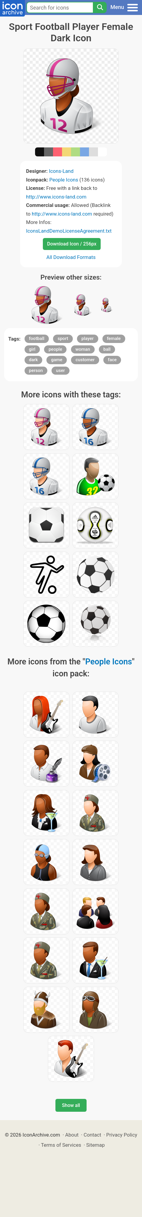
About (71, 1135)
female (114, 338)
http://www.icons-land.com (56, 197)
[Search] (100, 7)
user (60, 370)
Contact (92, 1135)
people (55, 349)
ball (107, 349)
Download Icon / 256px (71, 244)
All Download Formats (71, 257)
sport (63, 338)
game (56, 359)
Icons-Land (61, 171)
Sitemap (95, 1145)
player (87, 338)
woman (82, 349)
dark (33, 359)
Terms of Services (61, 1145)
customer (85, 359)
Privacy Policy (121, 1135)
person (36, 370)
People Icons (63, 180)
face (112, 359)
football (36, 338)
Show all (71, 1105)
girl (32, 349)
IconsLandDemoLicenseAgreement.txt (68, 231)
